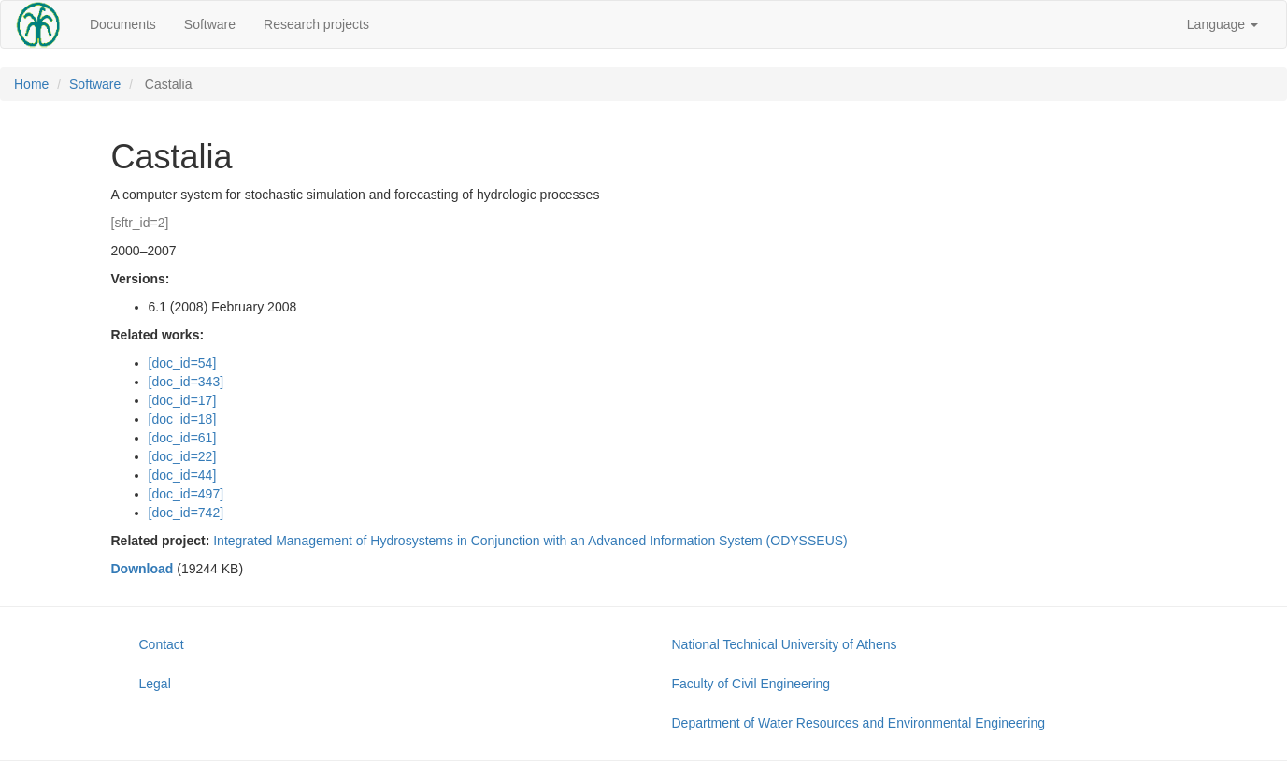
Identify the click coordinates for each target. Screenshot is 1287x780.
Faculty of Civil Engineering (751, 683)
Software (210, 24)
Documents (123, 24)
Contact (161, 644)
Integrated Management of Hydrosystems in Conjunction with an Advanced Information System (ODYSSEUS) (530, 540)
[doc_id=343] (186, 381)
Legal (155, 683)
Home (31, 84)
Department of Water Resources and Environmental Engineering (858, 722)
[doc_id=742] (186, 512)
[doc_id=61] (183, 437)
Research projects (316, 24)
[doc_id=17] (183, 400)
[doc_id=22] (183, 456)
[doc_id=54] (183, 362)
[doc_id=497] (186, 493)
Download (142, 568)
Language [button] (1222, 24)
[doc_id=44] (183, 475)
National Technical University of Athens (784, 644)
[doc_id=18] (183, 419)
